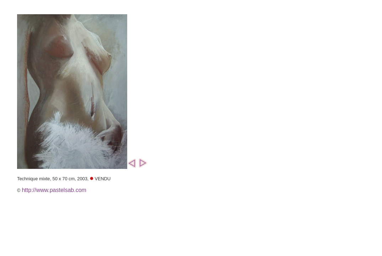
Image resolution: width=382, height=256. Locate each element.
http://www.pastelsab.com (54, 190)
